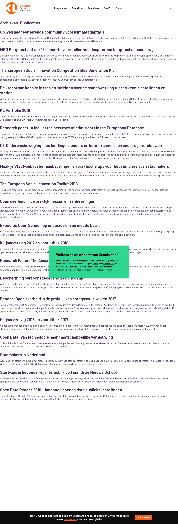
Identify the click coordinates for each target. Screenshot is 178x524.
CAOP (95, 263)
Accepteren (143, 517)
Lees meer (107, 269)
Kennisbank (108, 263)
